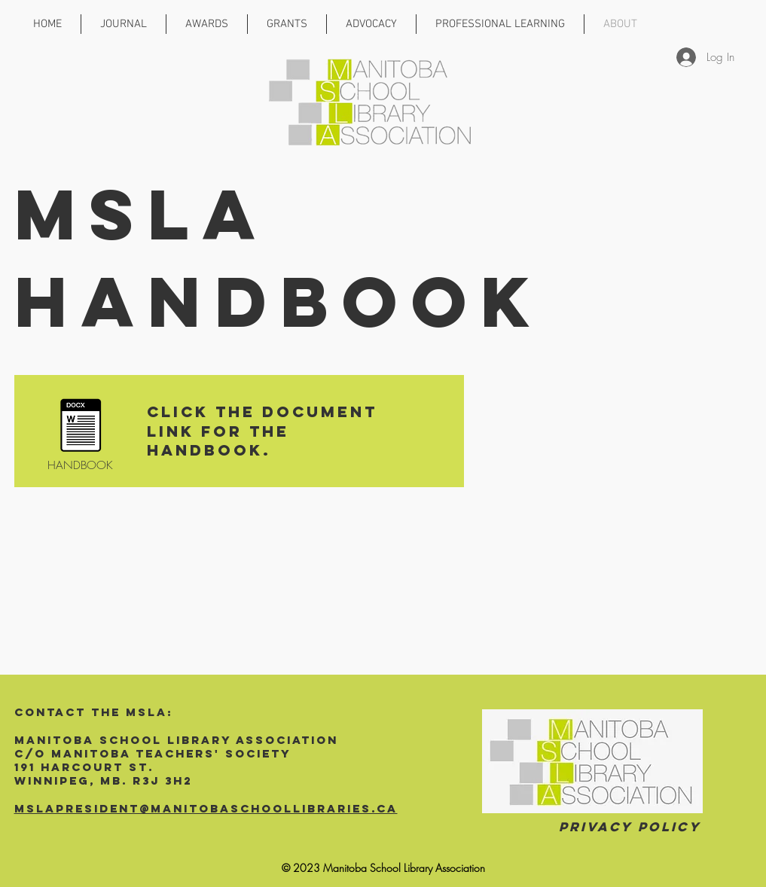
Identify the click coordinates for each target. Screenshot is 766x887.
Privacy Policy (630, 826)
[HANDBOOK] (80, 435)
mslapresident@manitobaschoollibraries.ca (206, 808)
